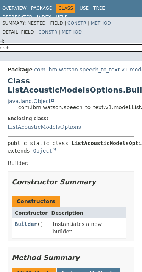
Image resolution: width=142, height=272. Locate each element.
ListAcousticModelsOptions (44, 127)
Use (84, 8)
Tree (99, 8)
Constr (76, 23)
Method (101, 23)
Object (42, 151)
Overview (14, 8)
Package (41, 8)
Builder (26, 224)
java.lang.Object (29, 101)
